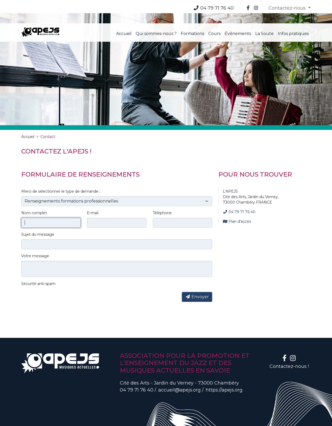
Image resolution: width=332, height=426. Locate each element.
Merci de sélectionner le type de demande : (60, 168)
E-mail (92, 189)
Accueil (27, 113)
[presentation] (60, 275)
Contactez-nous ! (289, 343)
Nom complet (34, 189)
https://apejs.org (224, 366)
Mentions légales (35, 419)
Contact (47, 113)
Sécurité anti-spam (38, 260)
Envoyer (197, 273)
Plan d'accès (237, 198)
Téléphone (162, 189)
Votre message (35, 232)
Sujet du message (37, 211)
